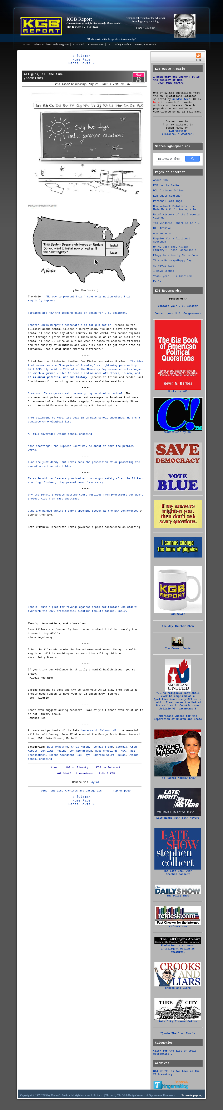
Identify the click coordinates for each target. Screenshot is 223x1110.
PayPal (94, 782)
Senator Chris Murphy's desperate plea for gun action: (70, 325)
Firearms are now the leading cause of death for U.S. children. (77, 313)
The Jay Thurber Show (178, 626)
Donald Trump (103, 746)
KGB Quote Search (145, 44)
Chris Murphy (80, 746)
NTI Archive (162, 228)
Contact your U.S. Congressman (178, 313)
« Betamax (81, 56)
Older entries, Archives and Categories (71, 790)
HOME (26, 44)
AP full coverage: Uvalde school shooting (60, 434)
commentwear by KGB (178, 431)
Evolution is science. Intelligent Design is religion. (177, 947)
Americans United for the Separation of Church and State (178, 717)
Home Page (81, 60)
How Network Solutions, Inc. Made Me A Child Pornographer (175, 208)
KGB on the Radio (166, 185)
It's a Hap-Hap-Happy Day (172, 260)
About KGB (160, 180)
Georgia (121, 746)
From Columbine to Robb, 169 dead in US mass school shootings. (76, 417)
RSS (198, 57)
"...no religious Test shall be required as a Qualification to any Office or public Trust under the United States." (178, 699)
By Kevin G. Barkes (82, 27)
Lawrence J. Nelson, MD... (101, 730)
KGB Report (79, 19)
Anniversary (162, 233)
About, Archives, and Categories (51, 44)
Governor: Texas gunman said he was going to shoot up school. (76, 393)
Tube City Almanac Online (177, 1020)
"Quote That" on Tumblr (177, 1033)
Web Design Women (133, 1095)
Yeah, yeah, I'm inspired (172, 276)
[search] (168, 159)
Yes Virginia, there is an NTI (176, 223)
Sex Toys (84, 755)
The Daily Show (178, 894)
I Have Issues (163, 271)
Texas (121, 755)
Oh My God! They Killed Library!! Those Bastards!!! (174, 248)
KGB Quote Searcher (167, 195)
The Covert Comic (178, 647)
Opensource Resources (162, 1095)
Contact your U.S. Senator (178, 306)
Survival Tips (163, 265)
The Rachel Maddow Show (177, 777)
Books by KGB (177, 390)
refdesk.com (178, 925)
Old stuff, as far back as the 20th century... (176, 1073)
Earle (157, 281)
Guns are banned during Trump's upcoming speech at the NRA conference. (83, 510)
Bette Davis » (82, 63)
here (156, 102)
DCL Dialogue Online (119, 44)
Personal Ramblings (167, 201)
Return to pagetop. (192, 1095)
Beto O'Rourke (57, 746)
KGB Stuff (78, 44)
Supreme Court (104, 755)
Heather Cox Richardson (74, 750)
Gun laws (47, 750)
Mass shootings (106, 750)
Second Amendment (61, 755)
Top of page (121, 790)
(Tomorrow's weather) (178, 134)
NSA (123, 750)
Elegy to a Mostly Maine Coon (175, 255)
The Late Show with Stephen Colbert (177, 871)
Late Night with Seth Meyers (177, 816)
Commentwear (96, 44)
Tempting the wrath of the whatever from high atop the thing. (146, 19)
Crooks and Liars (177, 987)
